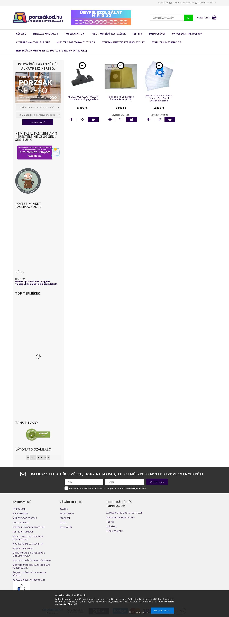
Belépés (150, 3)
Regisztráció (67, 513)
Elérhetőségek (114, 531)
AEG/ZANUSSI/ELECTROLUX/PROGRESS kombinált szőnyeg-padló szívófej (88, 98)
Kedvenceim (66, 527)
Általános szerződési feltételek (124, 512)
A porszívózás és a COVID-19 (28, 543)
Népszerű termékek (23, 531)
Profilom (65, 518)
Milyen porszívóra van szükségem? (32, 560)
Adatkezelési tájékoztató (120, 517)
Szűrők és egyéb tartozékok (28, 527)
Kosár (63, 522)
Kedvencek (182, 3)
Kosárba (93, 119)
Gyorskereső (37, 122)
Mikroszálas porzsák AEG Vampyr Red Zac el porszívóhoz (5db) (159, 98)
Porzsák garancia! (23, 548)
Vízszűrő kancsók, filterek (33, 42)
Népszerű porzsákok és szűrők (76, 42)
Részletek (71, 119)
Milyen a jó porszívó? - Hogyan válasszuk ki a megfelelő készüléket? (36, 282)
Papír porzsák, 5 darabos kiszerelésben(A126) (121, 98)
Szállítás (111, 526)
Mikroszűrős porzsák (25, 518)
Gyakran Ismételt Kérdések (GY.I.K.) (123, 42)
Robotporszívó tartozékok (108, 33)
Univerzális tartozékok (187, 33)
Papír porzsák (20, 513)
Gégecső (21, 33)
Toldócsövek (157, 33)
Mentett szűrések (205, 3)
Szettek (137, 33)
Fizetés (110, 522)
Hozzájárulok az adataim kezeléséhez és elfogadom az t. (107, 488)
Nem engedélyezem (139, 612)
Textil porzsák (21, 522)
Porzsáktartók (74, 33)
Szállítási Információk (166, 42)
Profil (166, 3)
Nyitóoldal (19, 509)
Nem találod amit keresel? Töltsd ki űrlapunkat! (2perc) (51, 50)
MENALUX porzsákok (45, 33)
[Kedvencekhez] (82, 119)
